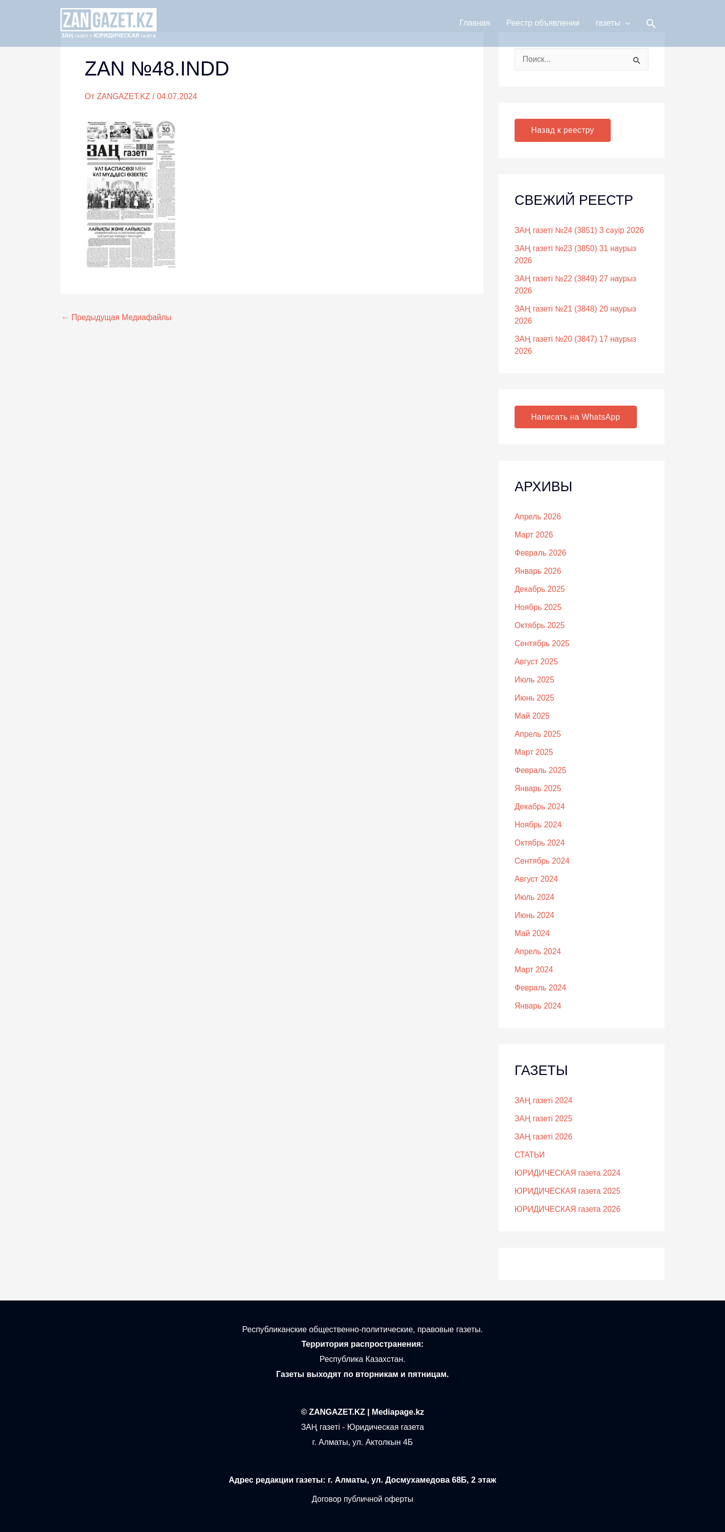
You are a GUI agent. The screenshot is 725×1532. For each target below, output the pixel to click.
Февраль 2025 (541, 771)
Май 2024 (532, 934)
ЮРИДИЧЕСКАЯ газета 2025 (569, 1191)
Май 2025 (532, 716)
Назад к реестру (563, 130)
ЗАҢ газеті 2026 (544, 1137)
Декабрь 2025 (540, 589)
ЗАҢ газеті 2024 (544, 1101)
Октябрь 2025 (540, 626)
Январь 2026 (538, 571)
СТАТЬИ (530, 1155)
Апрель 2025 (538, 734)
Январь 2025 (538, 789)
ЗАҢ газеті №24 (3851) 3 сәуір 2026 (581, 230)
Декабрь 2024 (540, 807)
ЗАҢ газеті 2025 (544, 1119)
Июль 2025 (535, 680)
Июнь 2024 (535, 915)
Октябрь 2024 (540, 843)
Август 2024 (537, 879)
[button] (625, 26)
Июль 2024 (535, 897)
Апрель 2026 (538, 517)
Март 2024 (534, 970)
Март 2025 (534, 752)
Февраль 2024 (541, 988)
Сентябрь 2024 (543, 861)
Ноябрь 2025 (539, 607)
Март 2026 (534, 535)
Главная (475, 26)
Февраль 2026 (541, 553)
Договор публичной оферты (362, 1499)
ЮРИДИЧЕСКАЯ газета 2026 (569, 1209)
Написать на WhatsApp (576, 417)
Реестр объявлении (542, 26)
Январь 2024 (538, 1006)
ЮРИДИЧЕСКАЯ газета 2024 (569, 1173)
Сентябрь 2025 (543, 644)
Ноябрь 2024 (539, 825)
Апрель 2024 (538, 952)
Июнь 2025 (535, 698)
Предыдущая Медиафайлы (117, 317)
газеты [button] (613, 26)
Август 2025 (537, 662)
